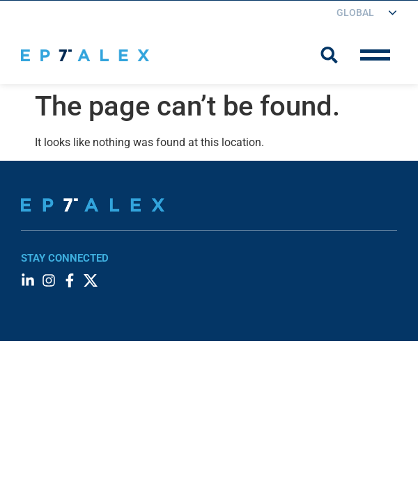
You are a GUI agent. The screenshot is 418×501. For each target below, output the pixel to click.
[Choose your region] (358, 13)
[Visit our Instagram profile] (49, 280)
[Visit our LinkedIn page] (28, 280)
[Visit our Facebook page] (70, 280)
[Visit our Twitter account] (91, 280)
